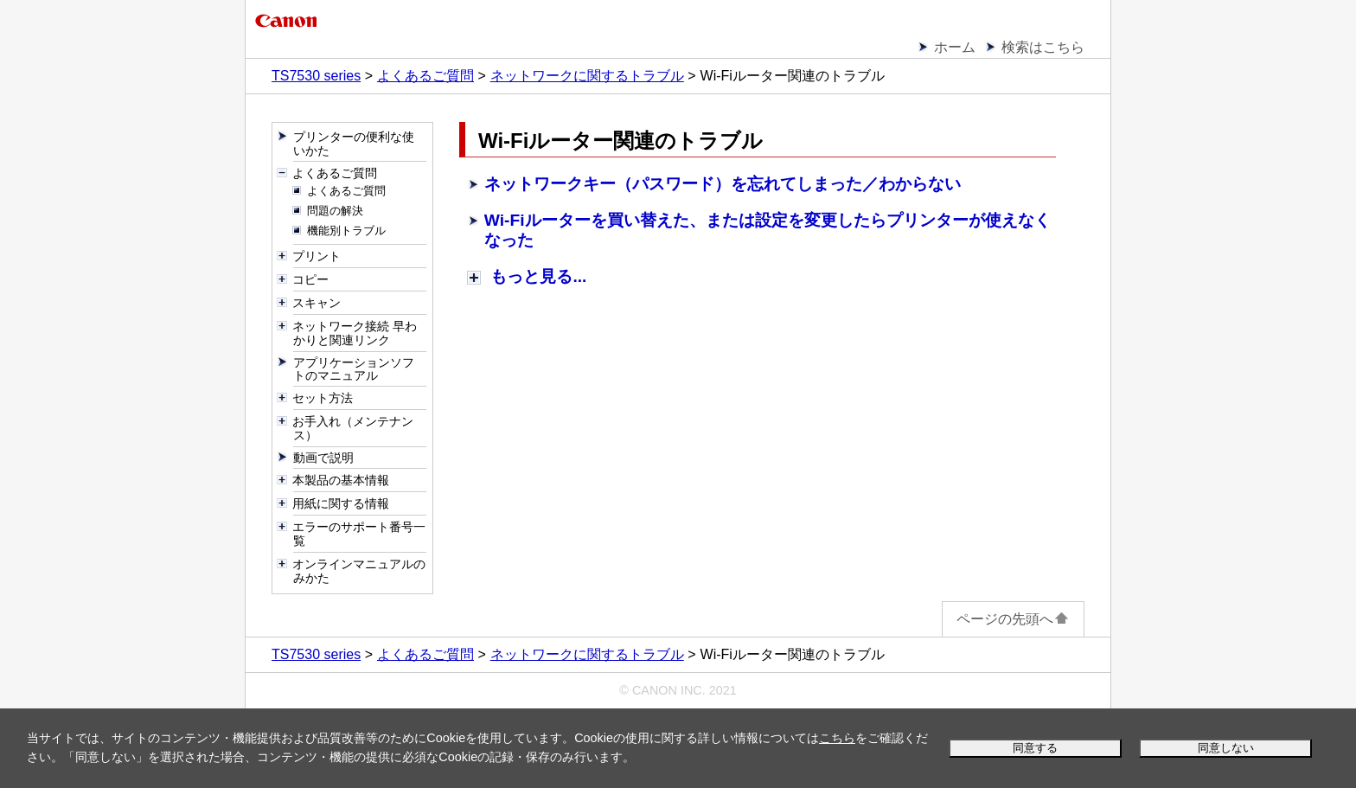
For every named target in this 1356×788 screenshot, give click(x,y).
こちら (837, 738)
